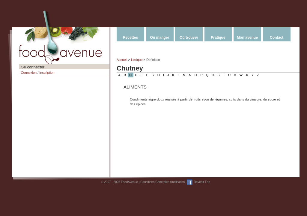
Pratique (218, 37)
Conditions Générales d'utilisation (162, 182)
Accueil (122, 60)
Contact (276, 37)
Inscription (46, 72)
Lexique (137, 60)
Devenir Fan (202, 182)
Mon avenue (247, 37)
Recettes (130, 37)
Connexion (29, 72)
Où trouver (189, 37)
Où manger (159, 37)
